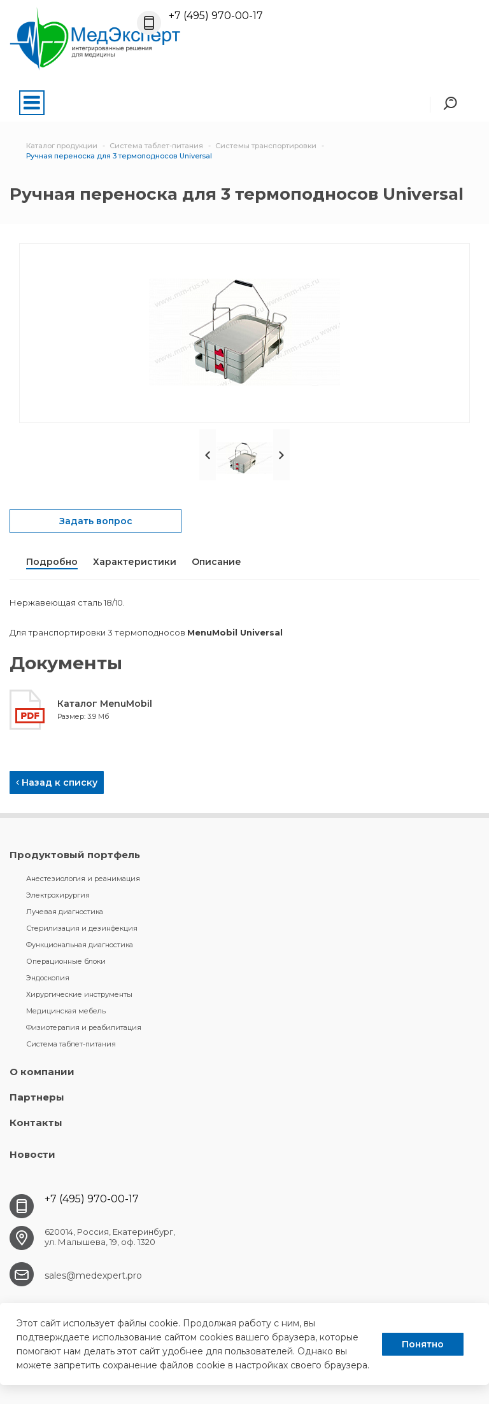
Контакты (36, 1122)
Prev (207, 454)
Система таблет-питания (71, 1043)
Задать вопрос (95, 521)
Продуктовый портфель (75, 855)
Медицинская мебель (66, 1010)
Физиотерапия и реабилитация (83, 1027)
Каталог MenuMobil (104, 703)
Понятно (423, 1344)
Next (281, 454)
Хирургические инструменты (79, 994)
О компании (42, 1072)
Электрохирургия (58, 895)
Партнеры (37, 1097)
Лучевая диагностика (64, 911)
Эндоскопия (47, 977)
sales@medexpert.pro (93, 1275)
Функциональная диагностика (79, 944)
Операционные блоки (66, 961)
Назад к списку (56, 782)
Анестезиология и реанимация (83, 878)
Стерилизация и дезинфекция (82, 928)
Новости (32, 1154)
